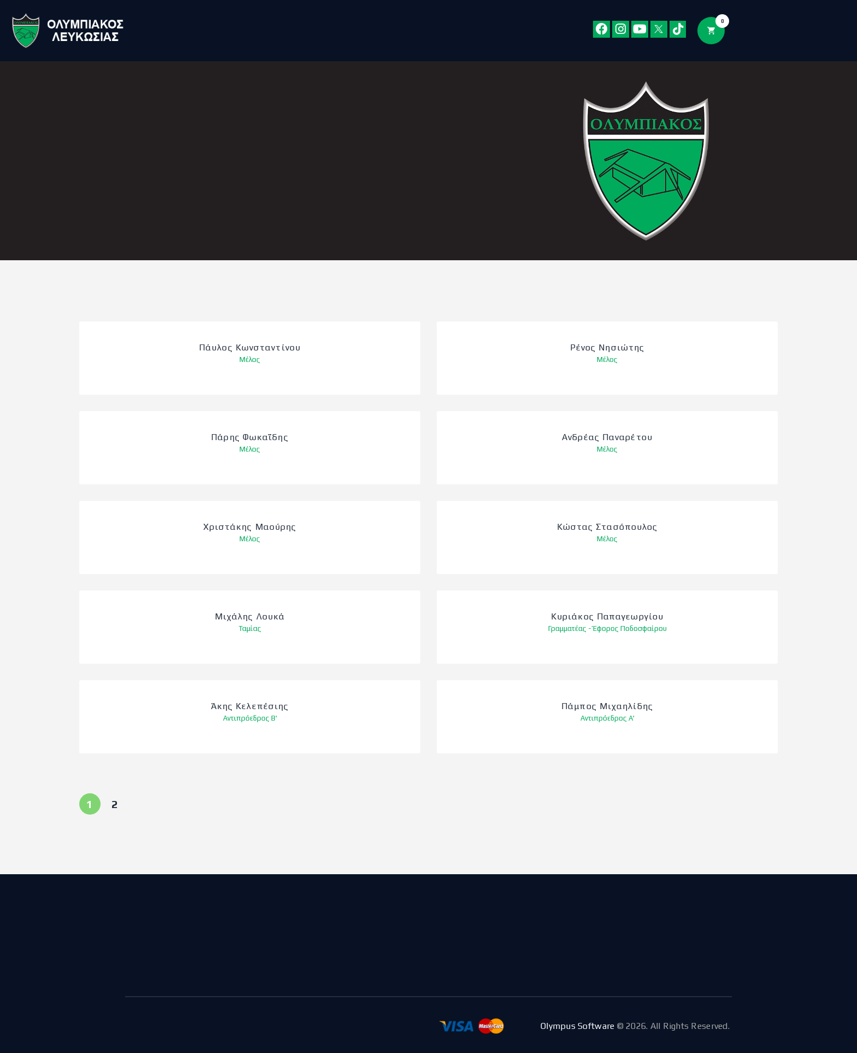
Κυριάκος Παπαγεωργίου (607, 617)
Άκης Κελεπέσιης (250, 706)
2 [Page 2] (118, 801)
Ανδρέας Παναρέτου (607, 437)
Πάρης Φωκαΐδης (249, 437)
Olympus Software (577, 1026)
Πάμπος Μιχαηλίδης (607, 706)
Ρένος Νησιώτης (607, 348)
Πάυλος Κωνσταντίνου (250, 348)
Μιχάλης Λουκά (250, 617)
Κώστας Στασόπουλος (607, 527)
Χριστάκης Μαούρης (250, 527)
